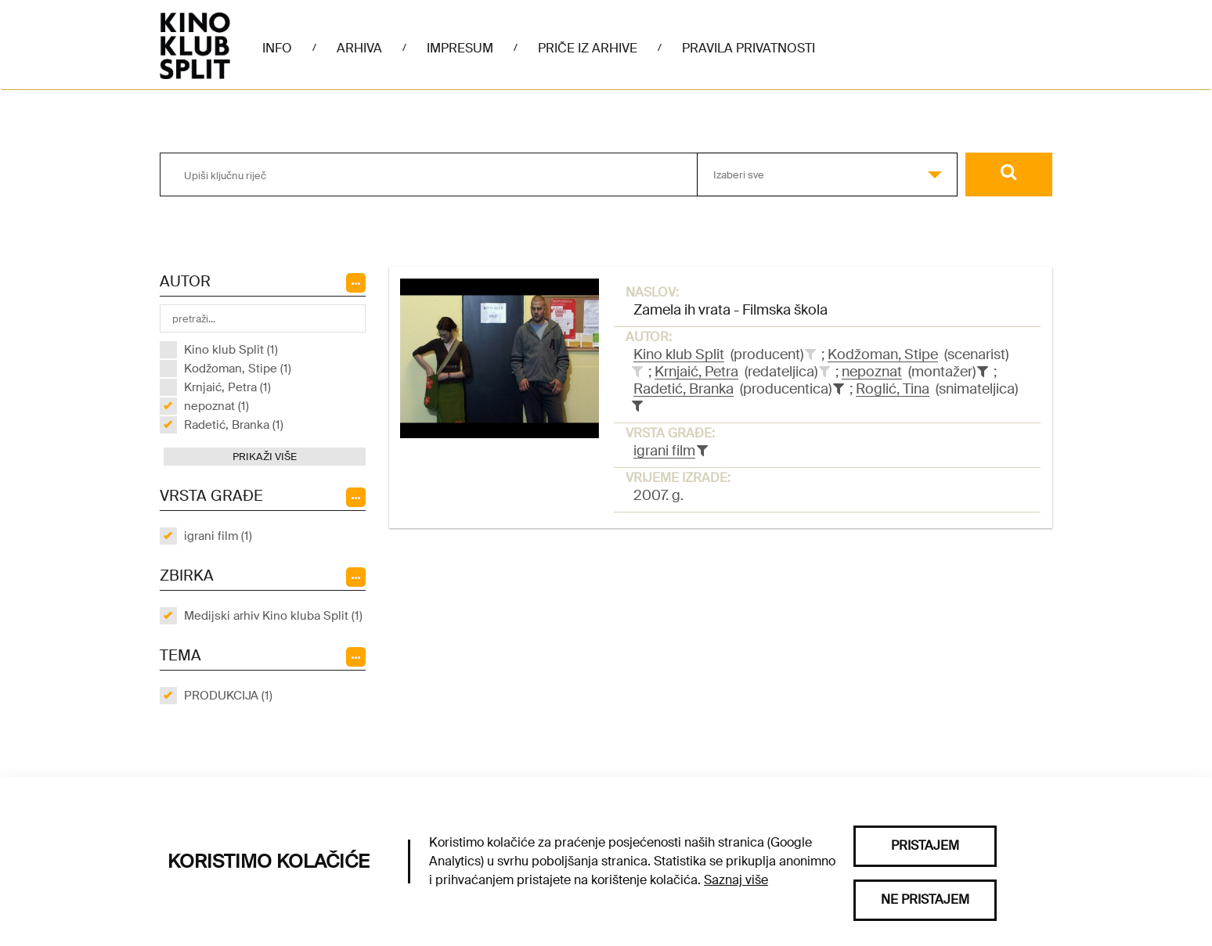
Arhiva (359, 48)
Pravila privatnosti (748, 48)
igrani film (664, 450)
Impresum (460, 48)
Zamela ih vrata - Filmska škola (730, 309)
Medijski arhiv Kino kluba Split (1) (273, 616)
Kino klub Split (678, 354)
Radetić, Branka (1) (233, 425)
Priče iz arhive (587, 48)
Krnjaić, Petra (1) (227, 387)
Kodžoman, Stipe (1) (237, 368)
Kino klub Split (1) (231, 350)
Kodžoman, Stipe (883, 354)
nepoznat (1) (216, 406)
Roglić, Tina (892, 388)
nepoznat (872, 371)
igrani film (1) (218, 536)
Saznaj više (736, 880)
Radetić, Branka (683, 388)
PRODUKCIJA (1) (228, 695)
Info (277, 48)
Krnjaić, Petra (696, 371)
